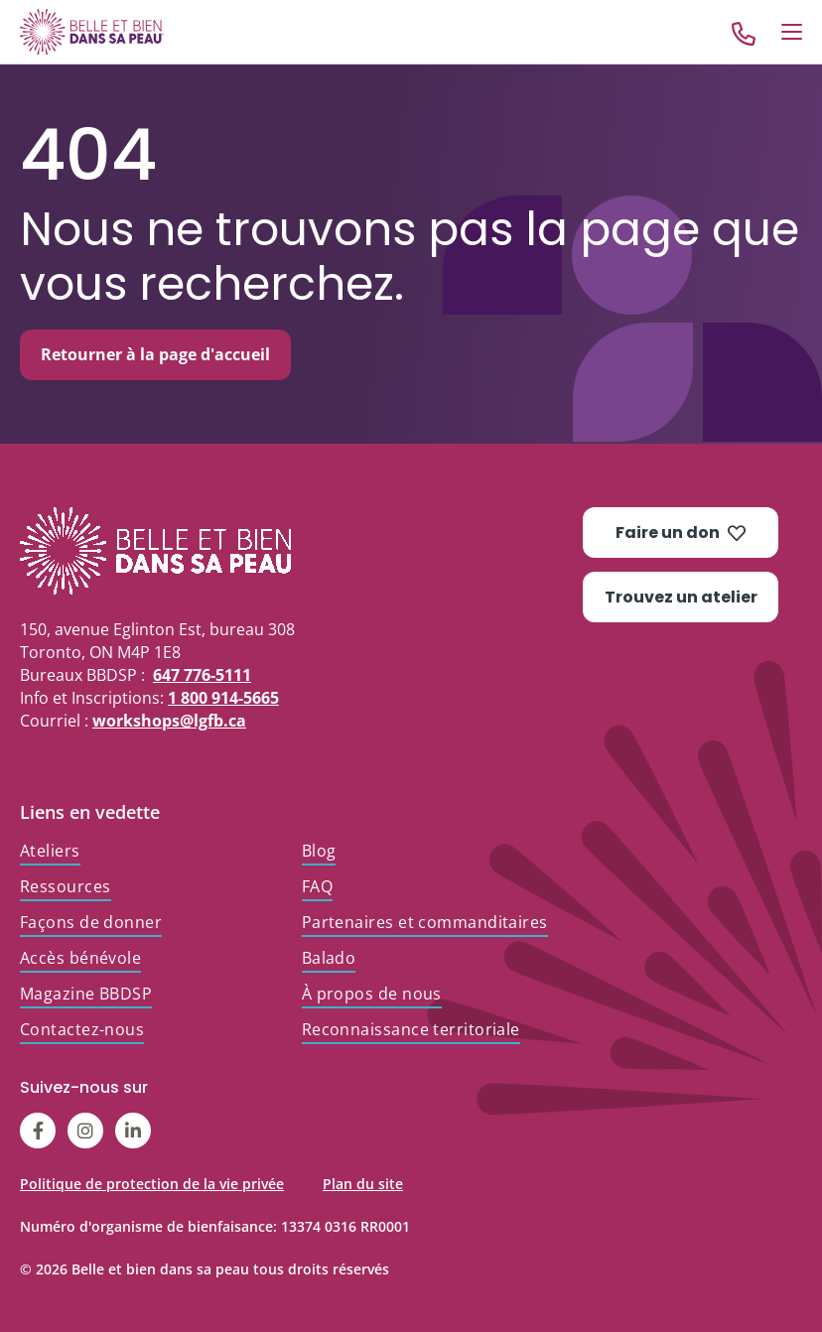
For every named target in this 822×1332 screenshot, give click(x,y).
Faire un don (681, 532)
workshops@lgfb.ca (169, 721)
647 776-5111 (202, 675)
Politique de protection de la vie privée (152, 1183)
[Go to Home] (92, 31)
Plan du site (363, 1183)
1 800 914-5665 (223, 698)
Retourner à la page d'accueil (155, 354)
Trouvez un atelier (681, 597)
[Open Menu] (791, 32)
